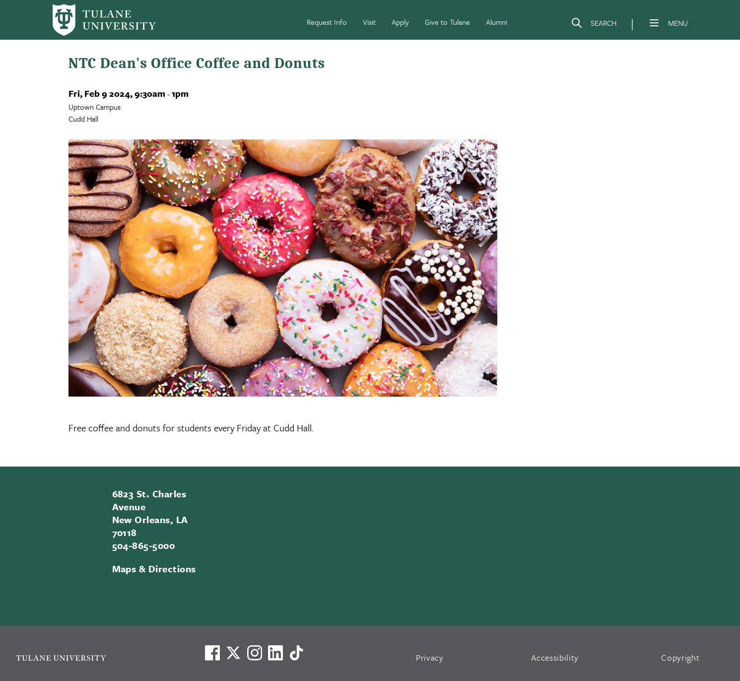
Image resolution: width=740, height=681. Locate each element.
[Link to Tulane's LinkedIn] (275, 652)
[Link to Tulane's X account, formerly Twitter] (233, 652)
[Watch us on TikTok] (296, 652)
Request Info (327, 21)
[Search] (593, 25)
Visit (369, 21)
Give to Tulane (447, 21)
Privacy (430, 657)
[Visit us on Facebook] (212, 652)
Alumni (496, 21)
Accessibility (555, 657)
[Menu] (654, 23)
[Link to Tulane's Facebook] (254, 652)
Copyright (680, 657)
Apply (400, 21)
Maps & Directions (154, 568)
